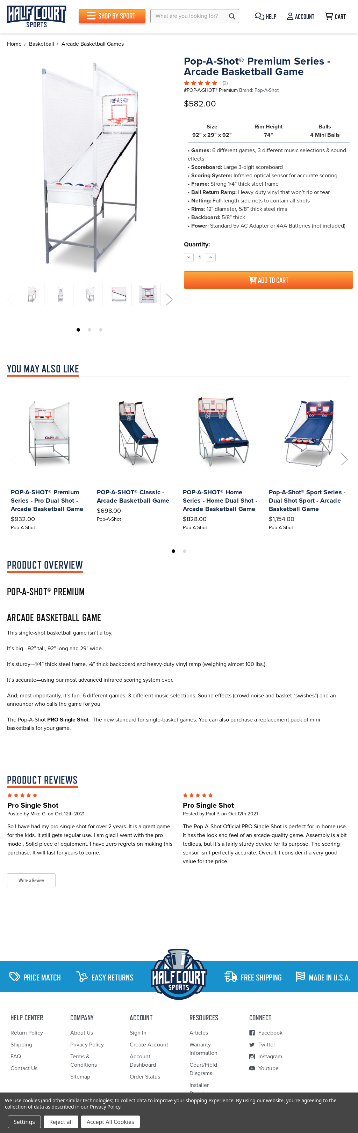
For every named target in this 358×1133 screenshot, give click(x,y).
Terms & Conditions (83, 1060)
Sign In (138, 1032)
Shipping (21, 1044)
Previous (10, 299)
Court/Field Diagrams (203, 1069)
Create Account (149, 1044)
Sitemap (80, 1076)
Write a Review (31, 880)
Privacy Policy (87, 1044)
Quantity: (197, 244)
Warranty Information (203, 1049)
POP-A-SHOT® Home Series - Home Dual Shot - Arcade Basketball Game (220, 500)
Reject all (61, 1122)
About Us (81, 1032)
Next (169, 299)
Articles (198, 1032)
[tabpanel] (31, 295)
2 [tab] (89, 330)
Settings (24, 1122)
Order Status (145, 1076)
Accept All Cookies (110, 1122)
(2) (225, 83)
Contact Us (23, 1068)
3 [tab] (100, 330)
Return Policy (26, 1032)
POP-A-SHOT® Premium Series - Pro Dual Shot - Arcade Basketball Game (47, 500)
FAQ (15, 1056)
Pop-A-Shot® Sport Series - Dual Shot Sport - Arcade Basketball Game (307, 500)
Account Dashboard (143, 1060)
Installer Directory (200, 1089)
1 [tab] (78, 330)
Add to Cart (269, 280)
